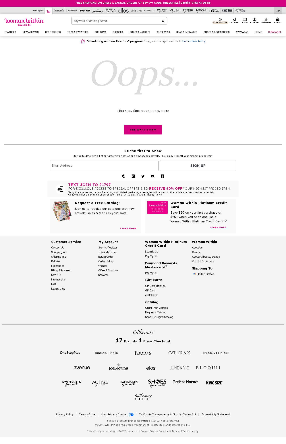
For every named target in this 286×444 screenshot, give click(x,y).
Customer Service (66, 242)
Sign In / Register (107, 247)
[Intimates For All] (188, 10)
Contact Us (57, 247)
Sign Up (198, 166)
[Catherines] (179, 352)
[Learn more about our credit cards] (218, 227)
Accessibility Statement (216, 414)
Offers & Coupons (108, 270)
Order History (106, 261)
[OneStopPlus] (38, 10)
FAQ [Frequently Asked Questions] (53, 284)
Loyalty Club (58, 288)
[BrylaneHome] (186, 383)
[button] (254, 20)
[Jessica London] (110, 10)
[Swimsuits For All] (162, 10)
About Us (197, 247)
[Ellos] (123, 10)
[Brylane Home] (214, 10)
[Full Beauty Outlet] (240, 10)
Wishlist (102, 265)
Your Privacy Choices (117, 414)
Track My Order (107, 252)
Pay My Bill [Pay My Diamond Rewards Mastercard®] (151, 272)
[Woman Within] (48, 10)
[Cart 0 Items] (278, 20)
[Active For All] (175, 10)
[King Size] (227, 10)
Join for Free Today (193, 41)
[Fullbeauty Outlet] (143, 397)
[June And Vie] (136, 10)
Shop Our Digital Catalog (159, 316)
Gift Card (150, 290)
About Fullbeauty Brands (206, 256)
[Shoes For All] (201, 10)
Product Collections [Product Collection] (203, 261)
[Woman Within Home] (24, 22)
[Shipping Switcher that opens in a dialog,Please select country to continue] (278, 10)
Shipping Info (58, 256)
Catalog (151, 302)
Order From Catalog (156, 307)
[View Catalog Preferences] (128, 228)
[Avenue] (84, 10)
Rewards (103, 274)
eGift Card (151, 295)
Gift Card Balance (155, 285)
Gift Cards (154, 280)
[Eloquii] (149, 10)
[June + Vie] (179, 367)
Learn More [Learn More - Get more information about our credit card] (151, 251)
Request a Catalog (155, 312)
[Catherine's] (71, 10)
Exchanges (57, 265)
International (58, 279)
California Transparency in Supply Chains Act (168, 414)
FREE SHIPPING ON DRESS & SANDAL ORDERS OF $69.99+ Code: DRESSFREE (127, 2)
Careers (196, 252)
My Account (108, 242)
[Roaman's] (58, 10)
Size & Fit (56, 274)
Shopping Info (59, 252)
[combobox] (119, 20)
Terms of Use (87, 414)
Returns (55, 261)
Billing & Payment (60, 270)
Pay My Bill (151, 256)
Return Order (105, 256)
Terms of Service (182, 431)
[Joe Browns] (97, 10)
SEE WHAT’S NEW (143, 129)
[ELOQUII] (208, 367)
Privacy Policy (65, 414)
